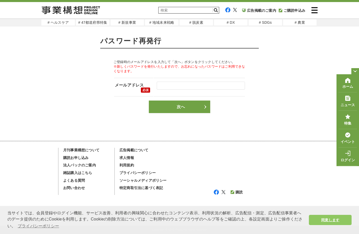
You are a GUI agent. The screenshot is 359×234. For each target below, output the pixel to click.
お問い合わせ (74, 188)
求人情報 (126, 157)
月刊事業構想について (81, 150)
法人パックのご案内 (79, 165)
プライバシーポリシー (137, 173)
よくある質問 (74, 180)
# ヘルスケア (58, 22)
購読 (237, 192)
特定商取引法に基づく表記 (141, 188)
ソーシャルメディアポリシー (143, 180)
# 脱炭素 (196, 22)
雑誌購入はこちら (77, 173)
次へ (181, 107)
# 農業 (300, 22)
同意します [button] (330, 220)
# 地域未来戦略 (161, 22)
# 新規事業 (127, 22)
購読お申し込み (75, 157)
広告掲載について (134, 150)
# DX (231, 22)
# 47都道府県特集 (92, 22)
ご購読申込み (292, 10)
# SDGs (265, 22)
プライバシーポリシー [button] (38, 226)
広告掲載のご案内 (259, 10)
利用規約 (126, 165)
